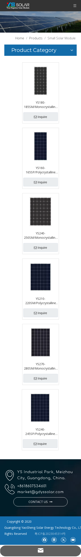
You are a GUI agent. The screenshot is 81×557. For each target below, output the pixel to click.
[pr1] (40, 22)
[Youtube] (73, 539)
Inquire (40, 117)
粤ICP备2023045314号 (50, 534)
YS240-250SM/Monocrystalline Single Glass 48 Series (40, 235)
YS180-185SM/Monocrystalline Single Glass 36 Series (40, 104)
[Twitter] (63, 539)
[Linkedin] (54, 539)
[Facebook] (44, 539)
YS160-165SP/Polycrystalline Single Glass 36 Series (40, 170)
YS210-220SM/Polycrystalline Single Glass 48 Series (40, 301)
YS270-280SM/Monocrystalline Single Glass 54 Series (40, 366)
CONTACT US (40, 502)
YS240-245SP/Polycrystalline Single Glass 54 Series (40, 431)
